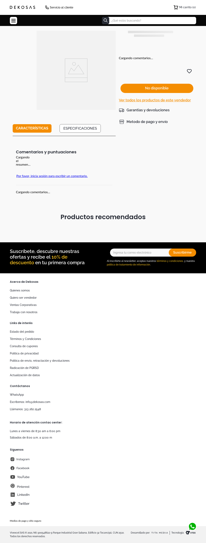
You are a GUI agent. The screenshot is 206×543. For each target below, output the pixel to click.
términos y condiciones (170, 261)
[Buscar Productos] (105, 20)
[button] (144, 101)
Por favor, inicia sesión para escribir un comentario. (52, 176)
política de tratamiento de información (128, 264)
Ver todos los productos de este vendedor (155, 91)
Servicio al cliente (61, 7)
